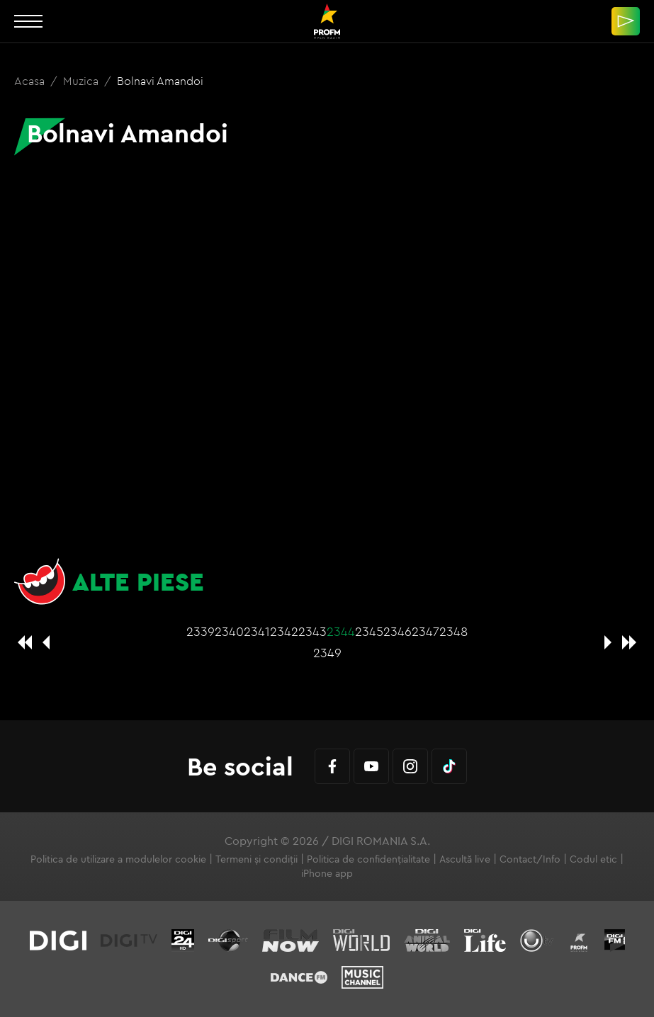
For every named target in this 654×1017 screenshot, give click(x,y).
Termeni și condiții (256, 859)
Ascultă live (464, 859)
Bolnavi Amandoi (160, 81)
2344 (341, 631)
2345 (369, 631)
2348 (453, 631)
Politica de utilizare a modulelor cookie (118, 859)
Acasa (30, 81)
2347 (425, 631)
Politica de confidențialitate (368, 859)
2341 (257, 631)
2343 (312, 631)
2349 (327, 652)
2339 (200, 631)
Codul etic (593, 859)
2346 (397, 631)
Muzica (82, 81)
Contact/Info (530, 859)
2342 (284, 631)
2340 (229, 631)
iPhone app (327, 873)
